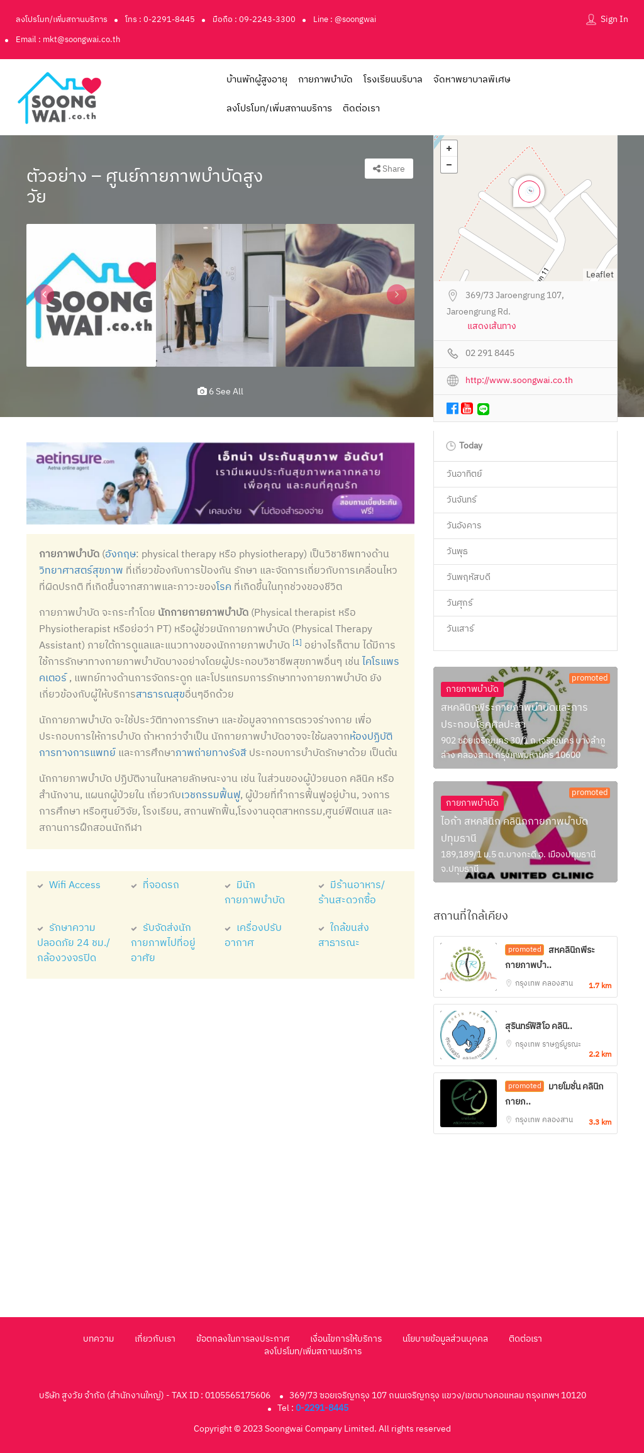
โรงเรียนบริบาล (393, 79)
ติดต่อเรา (361, 108)
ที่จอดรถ (155, 885)
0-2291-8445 (322, 1408)
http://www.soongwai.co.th (519, 380)
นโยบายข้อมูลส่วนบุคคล (445, 1339)
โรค (223, 587)
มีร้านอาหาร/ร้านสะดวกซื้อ (351, 893)
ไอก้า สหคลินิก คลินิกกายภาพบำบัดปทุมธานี (514, 830)
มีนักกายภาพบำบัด (255, 893)
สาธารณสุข (160, 694)
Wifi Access (69, 885)
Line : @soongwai (344, 19)
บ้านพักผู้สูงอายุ (256, 79)
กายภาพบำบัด (325, 79)
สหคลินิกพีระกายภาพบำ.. (550, 957)
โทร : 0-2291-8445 (160, 19)
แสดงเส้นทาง (491, 326)
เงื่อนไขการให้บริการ (346, 1339)
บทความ (98, 1339)
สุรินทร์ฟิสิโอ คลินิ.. (538, 1026)
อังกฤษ (120, 554)
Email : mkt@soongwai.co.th (68, 40)
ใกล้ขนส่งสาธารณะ (343, 936)
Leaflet (600, 274)
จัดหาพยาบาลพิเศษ (472, 79)
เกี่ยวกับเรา (155, 1339)
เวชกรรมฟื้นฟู (210, 795)
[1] (297, 643)
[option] (91, 295)
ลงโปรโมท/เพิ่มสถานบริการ (62, 19)
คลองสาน (557, 983)
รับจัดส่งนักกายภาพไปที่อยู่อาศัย (163, 943)
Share (389, 169)
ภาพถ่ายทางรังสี (211, 753)
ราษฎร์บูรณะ (561, 1044)
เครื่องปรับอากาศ (253, 936)
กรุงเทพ (528, 983)
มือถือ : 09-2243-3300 (254, 19)
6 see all (220, 391)
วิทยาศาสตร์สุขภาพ (81, 570)
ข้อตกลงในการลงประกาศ (242, 1339)
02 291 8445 (489, 353)
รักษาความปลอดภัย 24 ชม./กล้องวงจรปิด (73, 943)
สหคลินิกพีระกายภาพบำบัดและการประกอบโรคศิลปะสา (514, 716)
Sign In (614, 19)
